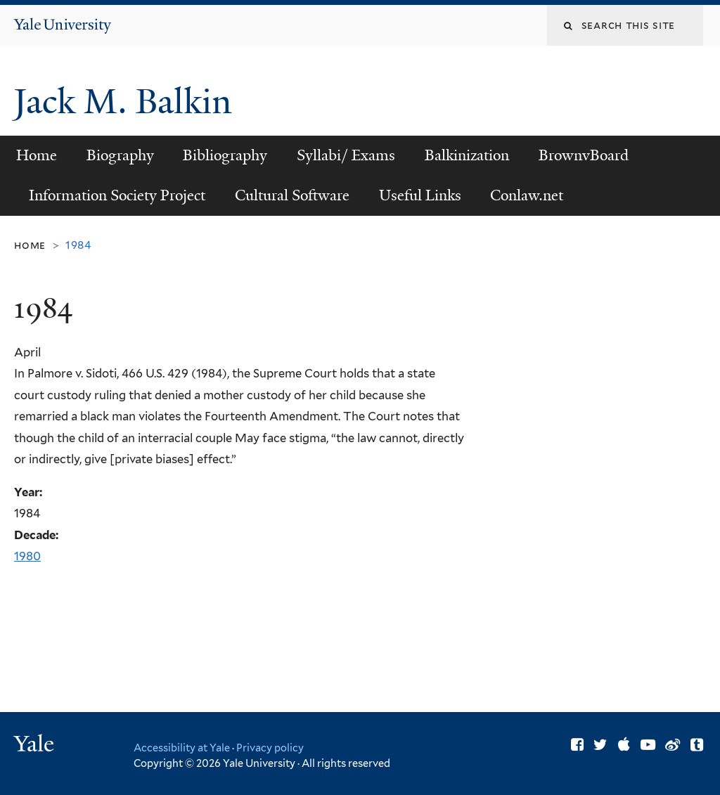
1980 (27, 556)
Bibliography (225, 155)
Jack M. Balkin (126, 101)
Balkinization (467, 155)
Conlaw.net (526, 195)
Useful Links (420, 195)
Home (36, 155)
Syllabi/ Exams (346, 155)
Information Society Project (117, 195)
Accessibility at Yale (182, 748)
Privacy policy (270, 748)
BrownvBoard (584, 155)
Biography (120, 155)
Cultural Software (292, 195)
